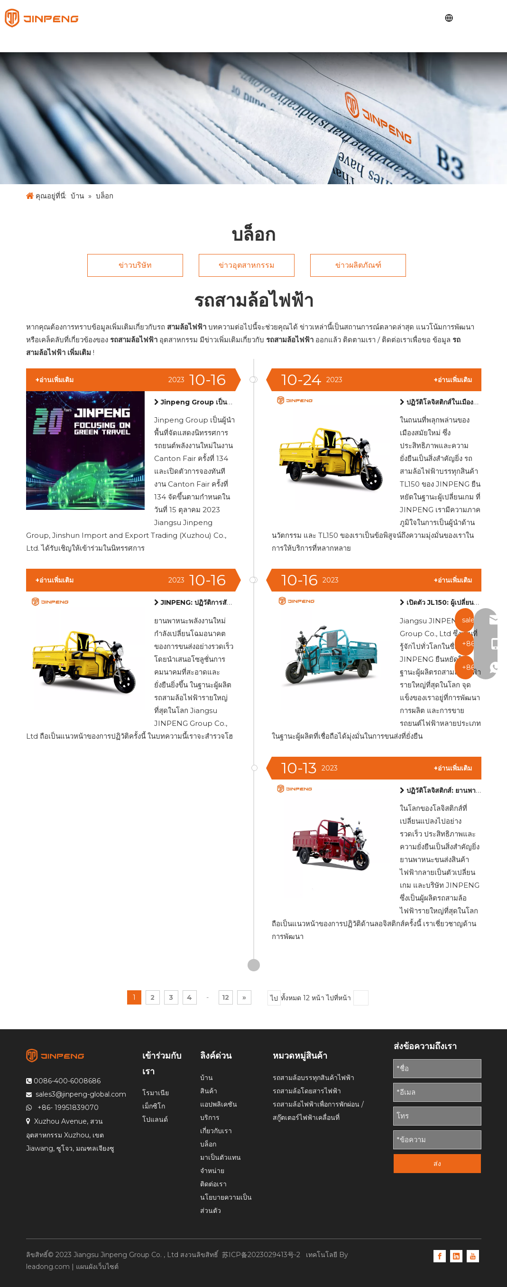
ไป (274, 998)
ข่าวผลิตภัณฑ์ (358, 265)
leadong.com (48, 1266)
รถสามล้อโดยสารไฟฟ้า (307, 1091)
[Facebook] (439, 1255)
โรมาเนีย (155, 1093)
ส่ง (437, 1163)
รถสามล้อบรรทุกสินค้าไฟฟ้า (313, 1077)
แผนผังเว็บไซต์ (97, 1266)
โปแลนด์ (155, 1119)
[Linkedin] (456, 1255)
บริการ (210, 1117)
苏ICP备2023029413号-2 (262, 1254)
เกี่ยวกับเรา (216, 1131)
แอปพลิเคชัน (218, 1104)
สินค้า (208, 1091)
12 (225, 997)
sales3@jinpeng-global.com (81, 1094)
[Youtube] (473, 1255)
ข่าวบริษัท (135, 265)
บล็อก (208, 1144)
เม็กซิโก (153, 1106)
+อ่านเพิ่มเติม (453, 380)
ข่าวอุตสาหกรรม (247, 265)
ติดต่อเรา (213, 1184)
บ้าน (206, 1077)
